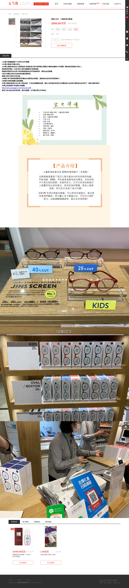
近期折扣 (37, 522)
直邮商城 (92, 4)
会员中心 (117, 4)
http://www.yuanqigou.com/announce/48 (16, 88)
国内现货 (48, 522)
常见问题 (105, 4)
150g (57, 34)
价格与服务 (67, 4)
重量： (53, 34)
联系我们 (19, 580)
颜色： (53, 29)
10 (65, 39)
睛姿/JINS (25, 14)
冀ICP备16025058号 (23, 582)
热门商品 (26, 522)
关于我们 (11, 580)
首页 (56, 4)
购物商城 (80, 4)
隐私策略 (28, 580)
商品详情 (6, 56)
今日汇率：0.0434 (42, 4)
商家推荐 (14, 522)
